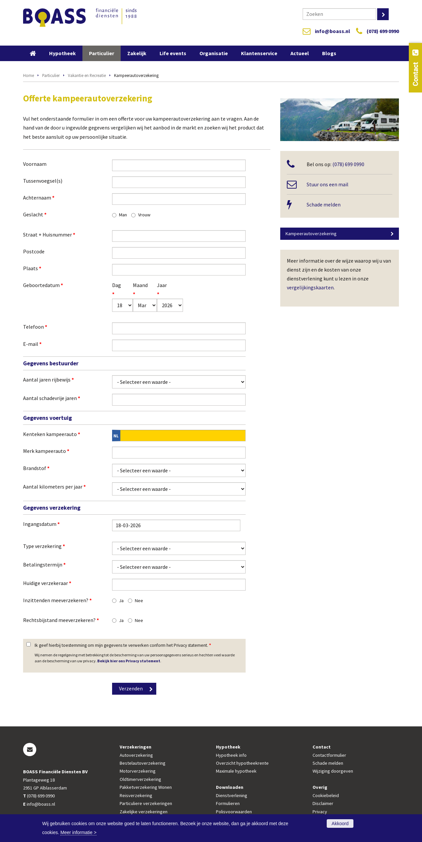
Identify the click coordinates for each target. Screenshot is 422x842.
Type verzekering (44, 546)
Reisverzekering (136, 795)
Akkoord (340, 823)
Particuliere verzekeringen (146, 803)
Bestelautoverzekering (143, 763)
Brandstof (36, 468)
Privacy (320, 812)
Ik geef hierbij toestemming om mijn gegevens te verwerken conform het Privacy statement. (123, 645)
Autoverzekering (136, 755)
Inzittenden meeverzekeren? (57, 600)
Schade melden (324, 204)
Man (123, 215)
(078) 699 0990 (383, 31)
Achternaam (38, 197)
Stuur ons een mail (327, 184)
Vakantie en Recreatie (87, 75)
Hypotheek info (231, 755)
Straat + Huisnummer (49, 234)
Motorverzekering (138, 771)
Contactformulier (329, 755)
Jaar (161, 289)
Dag (115, 289)
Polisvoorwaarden (234, 812)
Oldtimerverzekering (140, 779)
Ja (121, 601)
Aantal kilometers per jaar (54, 486)
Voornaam (34, 164)
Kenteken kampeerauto (51, 434)
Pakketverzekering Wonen (146, 787)
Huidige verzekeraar (47, 583)
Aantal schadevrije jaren (51, 398)
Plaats (32, 268)
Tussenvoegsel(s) (42, 180)
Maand (137, 289)
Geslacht (34, 214)
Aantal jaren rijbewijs (48, 379)
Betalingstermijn (44, 564)
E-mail (32, 344)
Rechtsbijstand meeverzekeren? (61, 620)
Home (28, 75)
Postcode (34, 251)
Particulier (51, 75)
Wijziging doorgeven (333, 771)
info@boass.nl (332, 31)
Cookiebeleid (326, 795)
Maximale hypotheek (236, 771)
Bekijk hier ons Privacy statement (128, 660)
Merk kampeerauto (46, 451)
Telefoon (35, 326)
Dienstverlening (231, 795)
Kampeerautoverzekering (311, 234)
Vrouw (144, 215)
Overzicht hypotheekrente (242, 763)
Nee (139, 601)
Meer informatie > (78, 832)
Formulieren (228, 803)
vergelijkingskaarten (310, 287)
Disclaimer (323, 803)
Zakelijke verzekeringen (143, 812)
